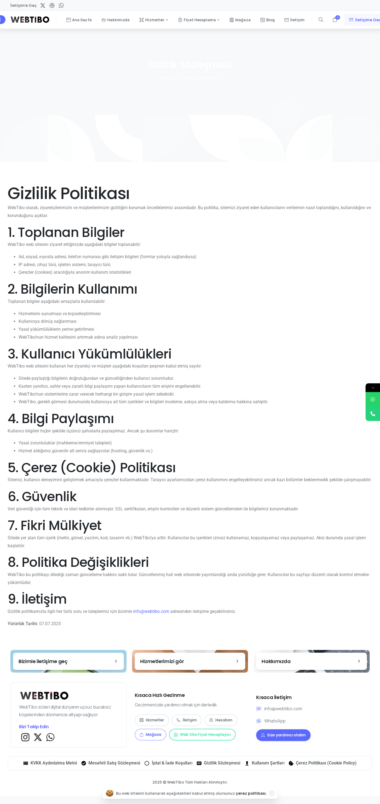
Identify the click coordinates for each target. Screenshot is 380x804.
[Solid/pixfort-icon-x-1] (38, 736)
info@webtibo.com (151, 611)
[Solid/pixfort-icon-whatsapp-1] (50, 736)
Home (166, 77)
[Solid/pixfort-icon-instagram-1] (25, 736)
